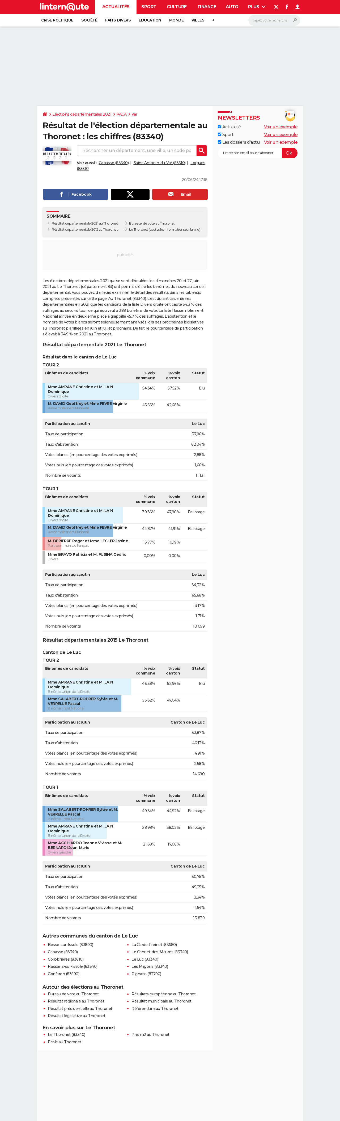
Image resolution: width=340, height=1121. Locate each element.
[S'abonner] (258, 153)
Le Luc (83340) (144, 959)
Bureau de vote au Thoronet (73, 994)
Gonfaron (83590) (63, 973)
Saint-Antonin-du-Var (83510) (160, 162)
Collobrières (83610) (65, 959)
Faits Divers (118, 20)
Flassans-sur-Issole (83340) (72, 966)
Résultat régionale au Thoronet (76, 1001)
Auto (232, 6)
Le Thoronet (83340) (66, 1034)
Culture (177, 6)
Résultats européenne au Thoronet (163, 994)
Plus (257, 6)
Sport (148, 6)
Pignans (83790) (146, 973)
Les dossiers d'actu (239, 142)
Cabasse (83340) (114, 162)
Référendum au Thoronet (154, 1008)
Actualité (229, 126)
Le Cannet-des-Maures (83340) (159, 951)
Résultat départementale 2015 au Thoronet (85, 229)
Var (134, 114)
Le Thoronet (138, 229)
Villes (198, 20)
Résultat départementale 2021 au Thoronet (85, 223)
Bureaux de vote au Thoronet (152, 223)
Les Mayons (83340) (149, 966)
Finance (207, 6)
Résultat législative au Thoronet (76, 1015)
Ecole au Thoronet (64, 1042)
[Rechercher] (274, 20)
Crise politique (57, 20)
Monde (176, 20)
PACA (121, 114)
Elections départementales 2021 (81, 114)
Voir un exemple (281, 126)
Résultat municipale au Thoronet (161, 1001)
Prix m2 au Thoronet (150, 1034)
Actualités (116, 6)
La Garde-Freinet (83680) (154, 944)
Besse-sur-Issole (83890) (70, 944)
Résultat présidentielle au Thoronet (80, 1008)
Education (150, 20)
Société (89, 20)
